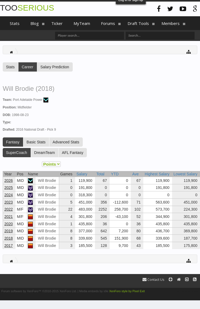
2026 (8, 180)
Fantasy (13, 142)
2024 (8, 195)
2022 (8, 209)
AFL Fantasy (72, 152)
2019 (8, 231)
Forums (108, 23)
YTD (115, 174)
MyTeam (82, 23)
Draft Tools (138, 23)
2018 (8, 238)
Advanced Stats (66, 142)
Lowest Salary (185, 174)
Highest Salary (157, 174)
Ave (135, 174)
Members (170, 23)
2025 (8, 187)
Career (27, 67)
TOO (27, 7)
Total (100, 174)
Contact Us (153, 279)
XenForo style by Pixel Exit (127, 291)
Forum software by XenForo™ (39, 291)
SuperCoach (16, 152)
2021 (8, 216)
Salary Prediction (54, 67)
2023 (8, 202)
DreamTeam (44, 152)
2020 (8, 224)
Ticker (57, 23)
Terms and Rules (187, 291)
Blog (34, 23)
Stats (10, 67)
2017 (8, 245)
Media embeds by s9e (94, 291)
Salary (82, 174)
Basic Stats (36, 142)
